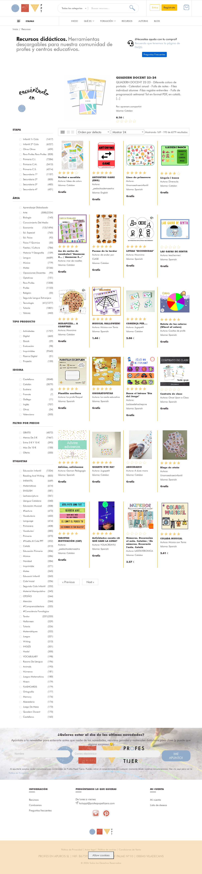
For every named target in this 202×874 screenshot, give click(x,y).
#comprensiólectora (38, 606)
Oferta (38, 452)
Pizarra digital (38, 356)
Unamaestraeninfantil (137, 185)
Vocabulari (38, 530)
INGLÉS (38, 646)
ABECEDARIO (134, 467)
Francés (38, 394)
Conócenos (35, 805)
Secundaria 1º (38, 174)
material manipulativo (38, 591)
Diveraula (173, 181)
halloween (38, 621)
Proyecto (38, 361)
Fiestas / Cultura (38, 247)
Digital (38, 336)
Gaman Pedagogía (76, 470)
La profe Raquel (74, 397)
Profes (38, 287)
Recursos (127, 21)
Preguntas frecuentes (40, 810)
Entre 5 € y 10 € (38, 442)
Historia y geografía (38, 252)
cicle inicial (38, 581)
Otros (38, 409)
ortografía (38, 691)
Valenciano (38, 414)
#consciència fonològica (38, 612)
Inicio (74, 21)
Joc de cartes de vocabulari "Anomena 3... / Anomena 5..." (71, 254)
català (38, 546)
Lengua (38, 257)
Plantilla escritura (69, 393)
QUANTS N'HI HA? (103, 467)
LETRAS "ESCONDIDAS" (140, 251)
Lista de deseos (158, 805)
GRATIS (38, 432)
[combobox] (93, 132)
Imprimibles (38, 351)
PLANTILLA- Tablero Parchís (138, 77)
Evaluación (38, 346)
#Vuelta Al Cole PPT (38, 540)
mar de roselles (74, 260)
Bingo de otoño (169, 467)
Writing (38, 641)
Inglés (38, 404)
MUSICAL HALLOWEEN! (106, 323)
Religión (38, 292)
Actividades (38, 331)
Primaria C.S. (38, 169)
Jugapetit (139, 327)
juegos (38, 636)
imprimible (38, 566)
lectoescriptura (38, 495)
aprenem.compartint (131, 90)
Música (38, 262)
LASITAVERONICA (144, 551)
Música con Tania (109, 327)
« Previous (68, 582)
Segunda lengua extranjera (38, 298)
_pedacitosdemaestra (103, 188)
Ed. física (38, 237)
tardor (35, 616)
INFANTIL (38, 480)
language (38, 520)
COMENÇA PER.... (136, 323)
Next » (90, 582)
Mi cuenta (155, 799)
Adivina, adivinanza (70, 467)
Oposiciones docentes (38, 272)
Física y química (38, 242)
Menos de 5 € (38, 437)
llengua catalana (38, 500)
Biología (38, 217)
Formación (108, 21)
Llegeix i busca (169, 177)
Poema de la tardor (104, 251)
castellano (38, 716)
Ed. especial (38, 232)
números (38, 671)
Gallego (38, 399)
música (38, 556)
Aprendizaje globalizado (38, 208)
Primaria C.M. (38, 164)
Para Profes (38, 282)
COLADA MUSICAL (171, 538)
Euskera (38, 389)
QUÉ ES (89, 21)
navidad (38, 561)
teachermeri (175, 255)
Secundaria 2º (38, 179)
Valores (38, 312)
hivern (38, 681)
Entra (155, 7)
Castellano (38, 379)
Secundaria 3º (38, 184)
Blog (157, 21)
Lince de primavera (138, 177)
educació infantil (38, 576)
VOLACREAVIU (108, 544)
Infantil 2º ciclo (38, 144)
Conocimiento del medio (38, 223)
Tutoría (38, 307)
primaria (38, 535)
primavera (38, 525)
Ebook (38, 341)
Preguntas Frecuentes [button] (154, 54)
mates (38, 571)
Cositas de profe (177, 330)
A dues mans (141, 470)
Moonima (139, 254)
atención (38, 601)
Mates (38, 267)
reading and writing (38, 475)
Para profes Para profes (38, 154)
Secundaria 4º (38, 189)
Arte (34, 212)
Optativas (38, 277)
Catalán (38, 384)
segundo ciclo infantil (38, 586)
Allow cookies (101, 855)
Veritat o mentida (69, 177)
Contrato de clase (171, 393)
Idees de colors (74, 181)
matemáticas (38, 485)
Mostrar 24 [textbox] (119, 132)
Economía (34, 227)
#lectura (38, 510)
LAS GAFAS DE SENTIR (173, 251)
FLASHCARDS (38, 686)
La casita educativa (110, 397)
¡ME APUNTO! (176, 756)
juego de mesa (38, 706)
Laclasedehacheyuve (136, 404)
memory (38, 696)
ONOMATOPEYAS (102, 393)
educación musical (38, 505)
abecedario (38, 701)
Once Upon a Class (179, 397)
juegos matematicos (38, 676)
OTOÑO (38, 596)
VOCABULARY (38, 656)
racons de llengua (38, 661)
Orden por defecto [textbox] (89, 132)
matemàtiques (38, 631)
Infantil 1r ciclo (38, 139)
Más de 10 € (38, 447)
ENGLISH (38, 490)
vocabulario (38, 515)
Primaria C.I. (38, 159)
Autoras (143, 21)
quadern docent (38, 711)
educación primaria (38, 551)
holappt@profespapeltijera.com (97, 803)
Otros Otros (38, 149)
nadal (38, 651)
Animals (38, 666)
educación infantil (38, 470)
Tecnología (34, 302)
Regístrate (169, 7)
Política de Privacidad (18, 773)
